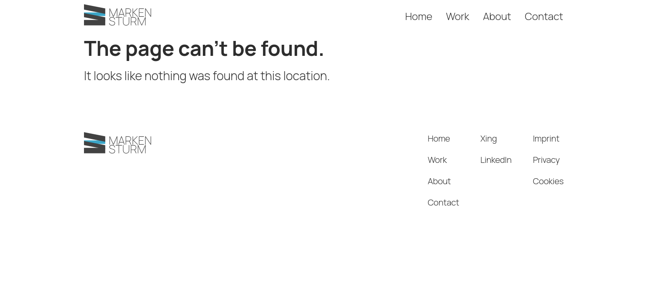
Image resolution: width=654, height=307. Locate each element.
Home (418, 16)
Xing (488, 138)
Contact (544, 16)
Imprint (546, 138)
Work (457, 16)
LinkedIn (496, 159)
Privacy (546, 159)
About (497, 16)
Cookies (548, 181)
